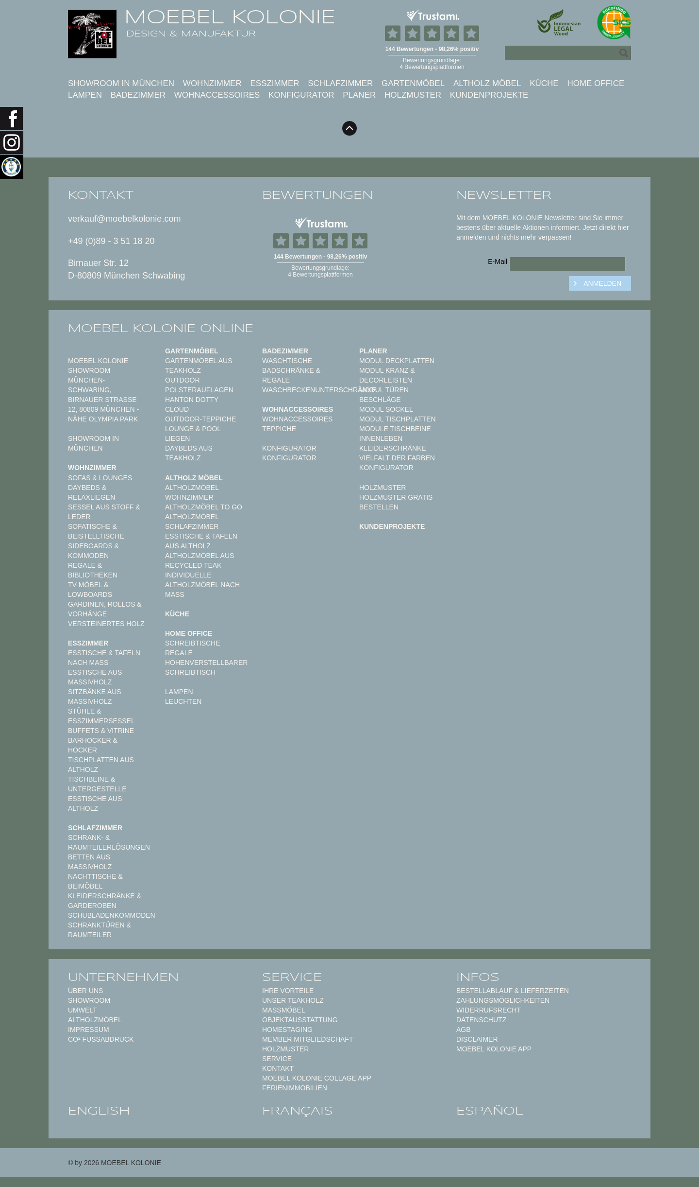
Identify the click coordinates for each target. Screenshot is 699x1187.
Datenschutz (481, 1020)
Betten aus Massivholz (90, 862)
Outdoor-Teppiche (200, 419)
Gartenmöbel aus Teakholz (198, 365)
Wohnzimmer (212, 83)
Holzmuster (412, 95)
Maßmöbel (283, 1010)
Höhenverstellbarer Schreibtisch (206, 667)
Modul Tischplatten (397, 419)
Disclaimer (477, 1039)
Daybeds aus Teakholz (189, 453)
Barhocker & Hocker (92, 745)
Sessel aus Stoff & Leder (104, 512)
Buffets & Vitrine (101, 730)
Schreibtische (192, 643)
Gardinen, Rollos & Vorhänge (105, 609)
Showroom (89, 1000)
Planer (359, 95)
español (489, 1110)
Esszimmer (274, 83)
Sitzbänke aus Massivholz (94, 696)
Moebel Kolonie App (494, 1049)
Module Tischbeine (395, 429)
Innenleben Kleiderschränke (392, 443)
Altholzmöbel (95, 1020)
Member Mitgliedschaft (307, 1039)
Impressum (88, 1029)
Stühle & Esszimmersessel (101, 716)
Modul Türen (384, 390)
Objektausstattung (300, 1020)
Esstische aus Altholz (95, 803)
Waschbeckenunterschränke (319, 390)
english (99, 1110)
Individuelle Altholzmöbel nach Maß (202, 584)
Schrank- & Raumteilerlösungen (109, 842)
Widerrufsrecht (488, 1010)
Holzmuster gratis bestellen (396, 502)
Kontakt (278, 1068)
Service (277, 1059)
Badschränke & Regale (291, 375)
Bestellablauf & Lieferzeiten (512, 991)
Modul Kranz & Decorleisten (387, 375)
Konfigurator (301, 95)
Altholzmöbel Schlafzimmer (191, 521)
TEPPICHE (279, 429)
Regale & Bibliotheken (92, 570)
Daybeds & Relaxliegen (91, 492)
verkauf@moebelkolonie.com (124, 219)
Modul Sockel (386, 409)
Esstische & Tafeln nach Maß (104, 657)
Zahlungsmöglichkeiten (502, 1000)
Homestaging (287, 1029)
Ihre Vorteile (288, 991)
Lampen (85, 95)
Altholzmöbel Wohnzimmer (191, 492)
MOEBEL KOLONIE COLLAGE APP (316, 1078)
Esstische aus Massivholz (95, 677)
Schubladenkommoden (111, 915)
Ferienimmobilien (294, 1088)
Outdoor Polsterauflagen (199, 385)
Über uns (85, 991)
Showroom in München (121, 83)
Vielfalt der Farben (397, 458)
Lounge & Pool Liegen (193, 433)
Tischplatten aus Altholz (101, 764)
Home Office (595, 83)
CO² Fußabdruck (100, 1039)
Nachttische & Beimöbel (95, 881)
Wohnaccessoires (217, 95)
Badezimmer (138, 95)
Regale (179, 653)
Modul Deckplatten (396, 361)
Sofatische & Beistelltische (96, 531)
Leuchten (183, 701)
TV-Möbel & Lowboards (90, 589)
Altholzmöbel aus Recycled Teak (199, 560)
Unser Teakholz (293, 1000)
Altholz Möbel (487, 83)
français (297, 1110)
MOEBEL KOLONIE (229, 17)
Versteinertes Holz (106, 624)
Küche (544, 83)
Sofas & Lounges (100, 478)
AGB (463, 1029)
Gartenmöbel (413, 83)
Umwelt (82, 1010)
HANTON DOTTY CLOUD (191, 404)
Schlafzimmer (340, 83)
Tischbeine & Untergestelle (97, 784)
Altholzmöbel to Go (203, 507)
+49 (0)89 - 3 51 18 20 (111, 241)
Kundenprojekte (489, 95)
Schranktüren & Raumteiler (99, 930)
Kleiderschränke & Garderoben (104, 900)
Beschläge (380, 399)
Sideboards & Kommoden (93, 550)
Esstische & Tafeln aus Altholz (201, 541)
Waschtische (287, 361)
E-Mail (497, 261)
